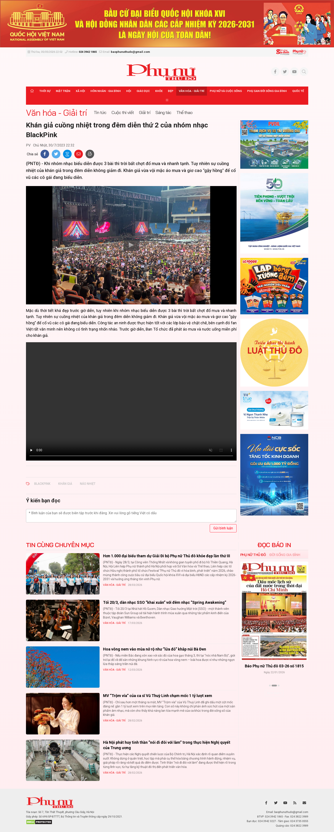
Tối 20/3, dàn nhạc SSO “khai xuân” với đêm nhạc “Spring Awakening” (164, 602)
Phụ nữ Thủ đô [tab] (253, 554)
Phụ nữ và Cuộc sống (226, 91)
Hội (128, 91)
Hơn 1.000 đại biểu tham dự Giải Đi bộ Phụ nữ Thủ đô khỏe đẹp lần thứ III (166, 556)
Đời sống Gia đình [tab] (284, 554)
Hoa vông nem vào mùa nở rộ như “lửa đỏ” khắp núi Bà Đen (154, 649)
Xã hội (80, 91)
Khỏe (159, 91)
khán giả (65, 483)
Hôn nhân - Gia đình (105, 91)
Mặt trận (63, 91)
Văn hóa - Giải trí (191, 91)
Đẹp (170, 91)
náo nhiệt (87, 483)
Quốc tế (298, 91)
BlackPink (42, 483)
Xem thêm (274, 693)
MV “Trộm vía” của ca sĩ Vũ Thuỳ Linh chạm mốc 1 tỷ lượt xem (157, 695)
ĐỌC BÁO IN (274, 545)
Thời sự (44, 91)
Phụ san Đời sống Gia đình (267, 91)
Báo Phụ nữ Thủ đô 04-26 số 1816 (274, 666)
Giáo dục (143, 91)
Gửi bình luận (223, 528)
